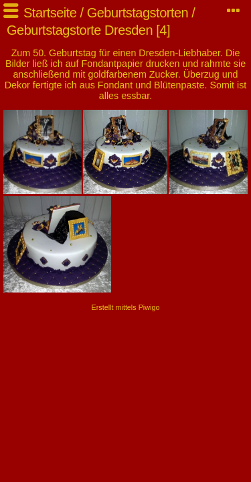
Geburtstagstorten (138, 12)
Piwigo (149, 307)
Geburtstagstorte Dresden (80, 30)
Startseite (49, 12)
